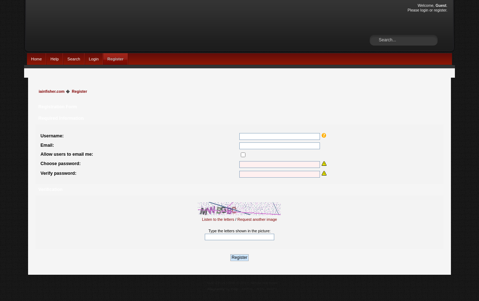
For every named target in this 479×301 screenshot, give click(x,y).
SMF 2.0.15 (216, 283)
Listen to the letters (218, 219)
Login (94, 59)
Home (36, 59)
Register (115, 59)
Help (54, 59)
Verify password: (59, 173)
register (440, 10)
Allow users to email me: (67, 154)
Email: (47, 145)
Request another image (257, 219)
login (424, 10)
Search (73, 59)
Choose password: (61, 163)
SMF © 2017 (238, 283)
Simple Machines (264, 283)
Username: (52, 135)
